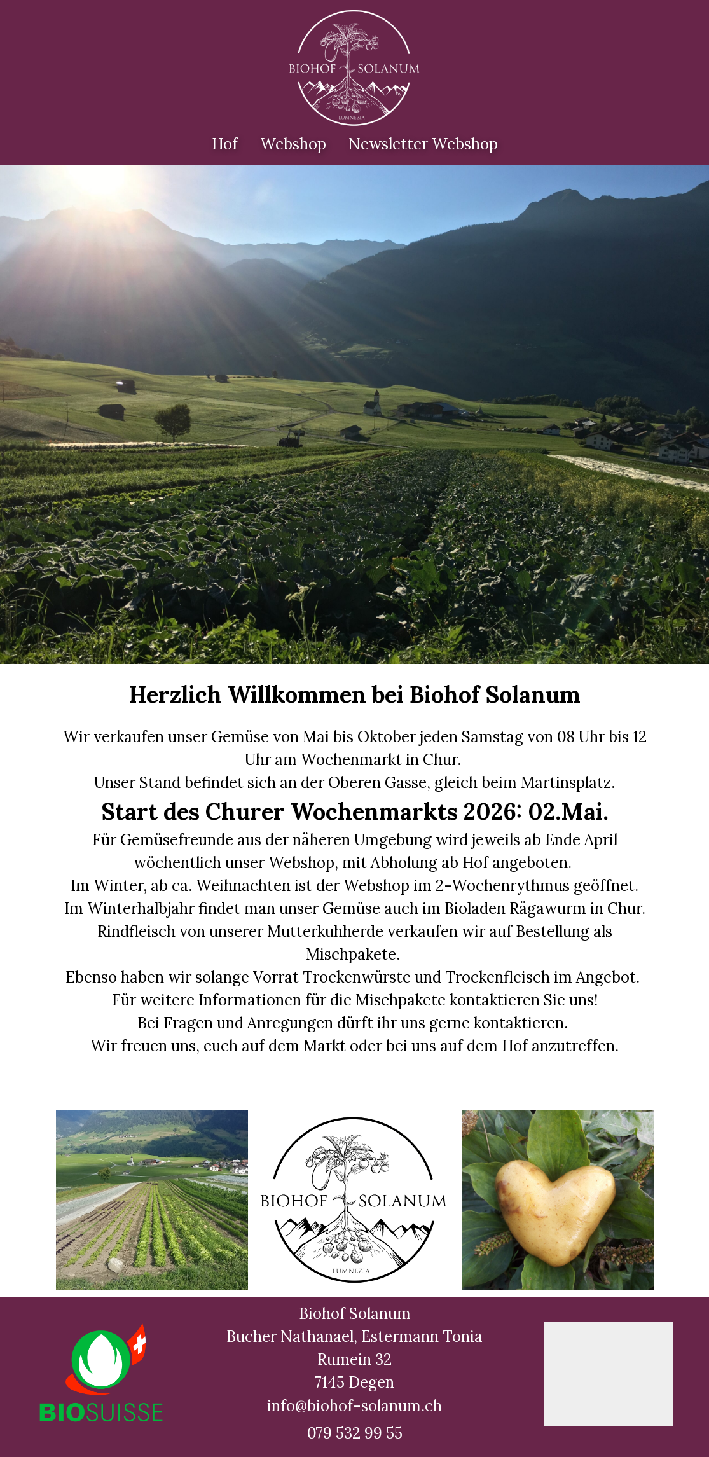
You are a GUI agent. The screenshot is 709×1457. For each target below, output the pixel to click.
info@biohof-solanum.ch (354, 1406)
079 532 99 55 (355, 1433)
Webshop (293, 144)
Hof (225, 144)
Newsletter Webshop (423, 144)
